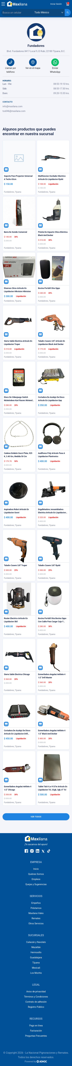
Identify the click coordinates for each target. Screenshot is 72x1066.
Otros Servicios (35, 923)
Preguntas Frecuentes (36, 1036)
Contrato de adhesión (36, 1002)
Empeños (36, 903)
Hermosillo (36, 952)
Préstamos (36, 908)
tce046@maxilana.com (14, 111)
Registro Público (36, 1007)
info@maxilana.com (12, 106)
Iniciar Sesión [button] (56, 4)
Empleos (36, 879)
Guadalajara (36, 957)
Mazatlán (36, 947)
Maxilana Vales (35, 913)
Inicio (36, 869)
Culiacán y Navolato (36, 942)
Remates (36, 918)
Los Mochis (36, 973)
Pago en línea (36, 1025)
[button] (3, 4)
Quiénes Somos (36, 874)
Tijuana (36, 962)
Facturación (36, 1030)
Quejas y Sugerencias (36, 884)
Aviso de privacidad (36, 991)
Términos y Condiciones (36, 996)
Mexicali (36, 967)
